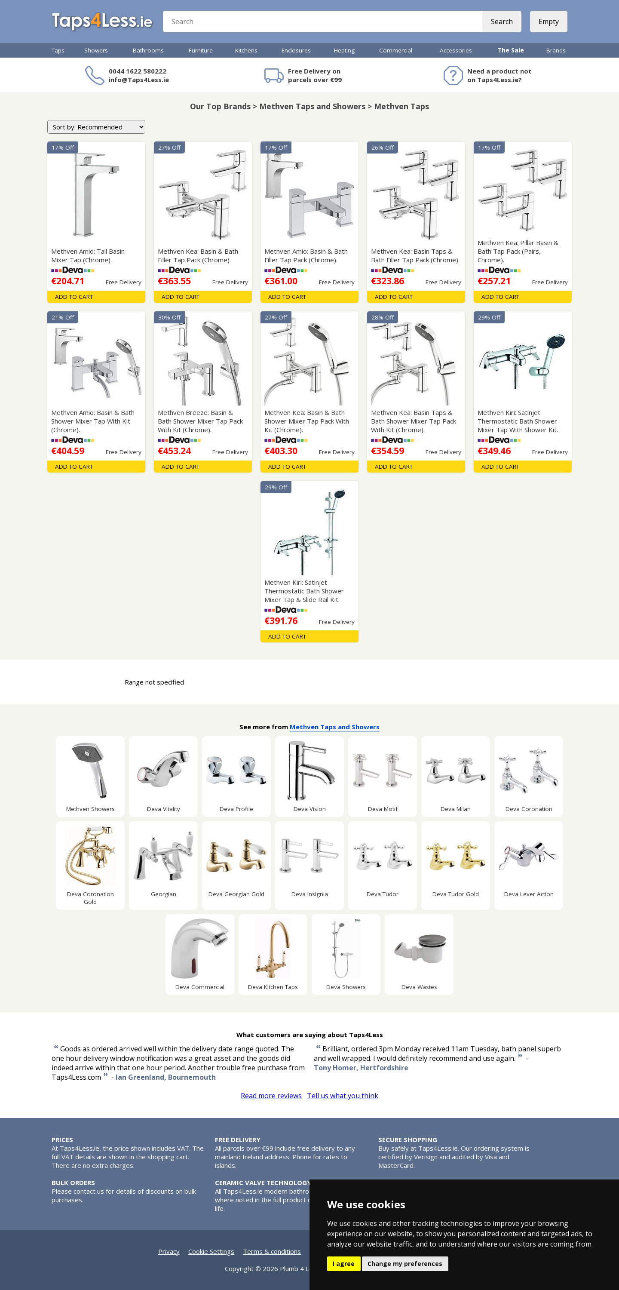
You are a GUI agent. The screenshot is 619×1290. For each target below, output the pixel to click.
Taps (58, 50)
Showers (96, 50)
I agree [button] (344, 1263)
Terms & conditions (272, 1251)
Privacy (169, 1251)
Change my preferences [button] (405, 1263)
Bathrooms (148, 50)
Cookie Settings (211, 1251)
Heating (344, 50)
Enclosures (296, 50)
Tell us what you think (342, 1095)
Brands (556, 50)
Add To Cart (74, 297)
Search (502, 21)
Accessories (456, 50)
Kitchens (246, 50)
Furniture (201, 50)
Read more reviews (271, 1095)
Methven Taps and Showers (335, 726)
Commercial (395, 50)
